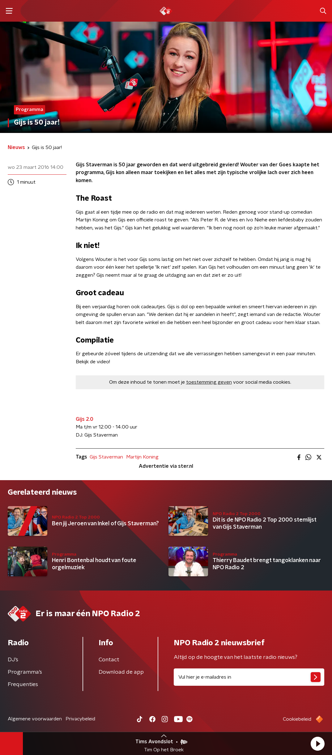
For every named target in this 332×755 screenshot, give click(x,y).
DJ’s (13, 660)
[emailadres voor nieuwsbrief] (249, 677)
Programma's (25, 672)
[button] (317, 743)
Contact (109, 660)
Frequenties (23, 684)
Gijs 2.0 (84, 419)
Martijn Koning (142, 456)
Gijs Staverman (106, 456)
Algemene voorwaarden (35, 718)
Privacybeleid (80, 718)
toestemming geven (209, 382)
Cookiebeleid (297, 719)
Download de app (121, 672)
